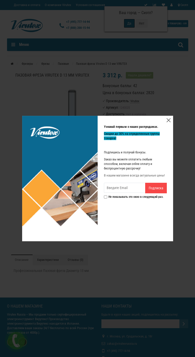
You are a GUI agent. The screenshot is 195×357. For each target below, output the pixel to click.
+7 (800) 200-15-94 (78, 28)
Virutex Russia (16, 314)
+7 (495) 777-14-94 (78, 22)
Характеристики (48, 260)
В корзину (128, 147)
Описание (21, 260)
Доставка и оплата (27, 5)
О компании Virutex (58, 5)
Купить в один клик (127, 164)
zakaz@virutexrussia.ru (122, 343)
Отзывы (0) (75, 260)
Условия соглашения (90, 5)
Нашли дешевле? (139, 75)
